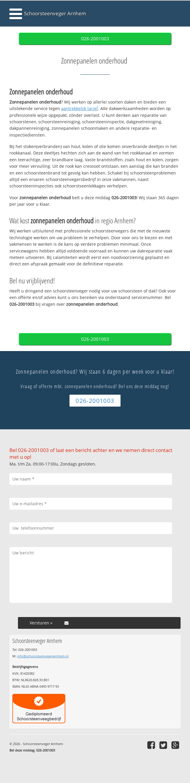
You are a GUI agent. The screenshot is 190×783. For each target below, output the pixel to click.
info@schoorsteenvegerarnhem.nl (43, 656)
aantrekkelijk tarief (79, 108)
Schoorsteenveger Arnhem (55, 13)
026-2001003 (95, 39)
